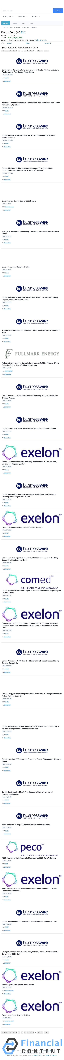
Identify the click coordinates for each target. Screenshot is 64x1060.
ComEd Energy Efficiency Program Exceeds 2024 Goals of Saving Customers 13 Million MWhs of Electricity (32, 695)
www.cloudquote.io (47, 1051)
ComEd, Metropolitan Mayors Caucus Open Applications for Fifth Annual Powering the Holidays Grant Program (29, 496)
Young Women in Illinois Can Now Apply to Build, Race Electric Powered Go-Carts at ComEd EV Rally (30, 953)
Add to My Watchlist (41, 40)
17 (38, 51)
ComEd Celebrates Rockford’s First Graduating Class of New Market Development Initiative (27, 793)
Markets (5, 23)
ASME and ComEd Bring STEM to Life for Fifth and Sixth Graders (26, 825)
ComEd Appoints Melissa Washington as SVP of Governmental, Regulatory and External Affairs (31, 592)
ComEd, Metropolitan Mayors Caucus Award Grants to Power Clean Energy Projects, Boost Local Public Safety (30, 298)
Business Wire (7, 81)
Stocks (15, 23)
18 (41, 51)
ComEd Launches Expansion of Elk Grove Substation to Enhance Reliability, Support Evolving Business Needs (30, 559)
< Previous (5, 51)
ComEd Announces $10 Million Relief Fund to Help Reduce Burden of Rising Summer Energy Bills (30, 662)
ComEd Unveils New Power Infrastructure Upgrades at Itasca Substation (29, 429)
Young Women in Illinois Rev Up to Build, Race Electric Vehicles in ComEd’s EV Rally (31, 331)
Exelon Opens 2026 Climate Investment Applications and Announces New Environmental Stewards (29, 890)
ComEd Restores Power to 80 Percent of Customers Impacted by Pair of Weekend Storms (29, 136)
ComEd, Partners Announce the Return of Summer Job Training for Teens (29, 921)
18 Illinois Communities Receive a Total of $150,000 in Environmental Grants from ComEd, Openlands (31, 104)
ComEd (7, 78)
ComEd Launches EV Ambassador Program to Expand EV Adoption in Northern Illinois (31, 760)
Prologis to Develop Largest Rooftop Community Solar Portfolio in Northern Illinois (30, 233)
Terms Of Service (50, 1055)
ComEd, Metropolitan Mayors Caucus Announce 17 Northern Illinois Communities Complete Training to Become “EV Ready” (27, 169)
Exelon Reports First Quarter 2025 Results (18, 985)
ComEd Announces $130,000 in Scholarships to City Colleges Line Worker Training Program (30, 397)
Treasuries (34, 27)
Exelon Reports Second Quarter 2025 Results (19, 201)
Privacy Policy (38, 1055)
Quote (9, 43)
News (11, 27)
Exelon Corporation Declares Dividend (16, 267)
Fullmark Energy (8, 371)
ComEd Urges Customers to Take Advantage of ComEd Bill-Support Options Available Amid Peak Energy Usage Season (30, 71)
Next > (46, 51)
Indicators (34, 16)
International (25, 27)
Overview (5, 27)
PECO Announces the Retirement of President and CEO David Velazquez (29, 858)
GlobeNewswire (7, 374)
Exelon (6, 272)
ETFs (23, 23)
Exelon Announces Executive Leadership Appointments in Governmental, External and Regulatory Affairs (29, 463)
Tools (31, 23)
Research (48, 43)
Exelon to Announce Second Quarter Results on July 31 (22, 527)
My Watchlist (21, 16)
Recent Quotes (7, 16)
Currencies (17, 27)
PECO (6, 863)
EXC (23, 32)
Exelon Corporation (9, 206)
